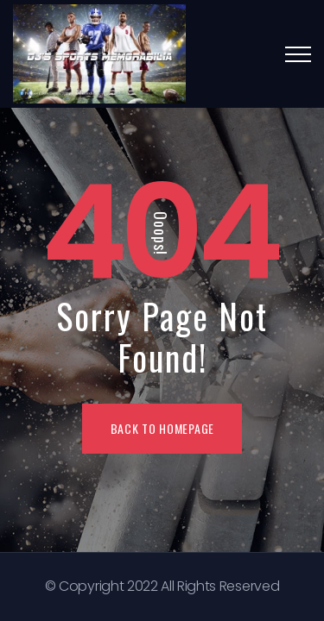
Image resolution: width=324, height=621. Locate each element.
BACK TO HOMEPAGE (162, 428)
